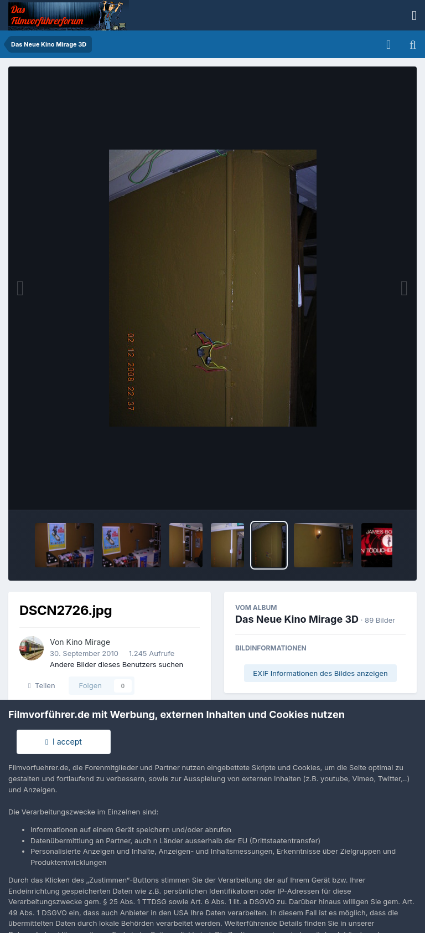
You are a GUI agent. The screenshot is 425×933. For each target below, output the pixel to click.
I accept (63, 741)
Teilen (41, 685)
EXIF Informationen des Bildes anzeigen (320, 673)
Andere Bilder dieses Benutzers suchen (116, 664)
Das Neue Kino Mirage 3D (297, 619)
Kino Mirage (88, 642)
